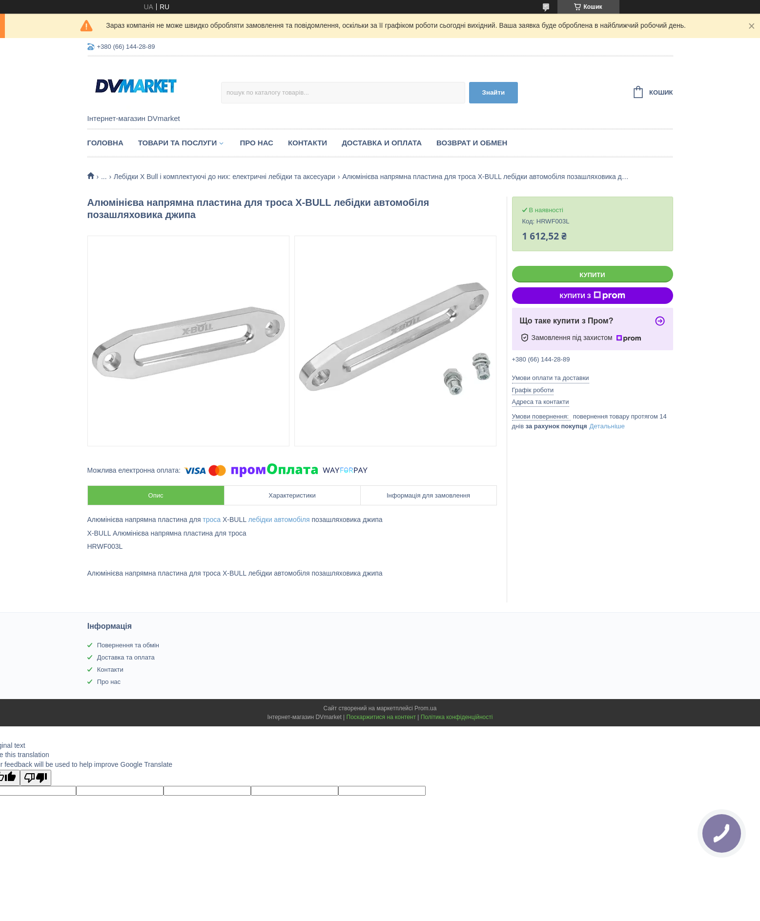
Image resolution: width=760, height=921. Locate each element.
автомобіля (291, 519)
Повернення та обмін (128, 645)
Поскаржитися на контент (381, 717)
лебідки (260, 519)
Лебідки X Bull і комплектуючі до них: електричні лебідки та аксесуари (224, 176)
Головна (105, 142)
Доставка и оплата (382, 142)
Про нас (256, 142)
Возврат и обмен (471, 142)
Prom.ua (425, 708)
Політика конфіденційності (457, 717)
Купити (592, 275)
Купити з (592, 295)
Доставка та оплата (126, 657)
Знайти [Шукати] (493, 92)
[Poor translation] (35, 778)
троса (212, 519)
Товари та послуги (177, 142)
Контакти (307, 142)
